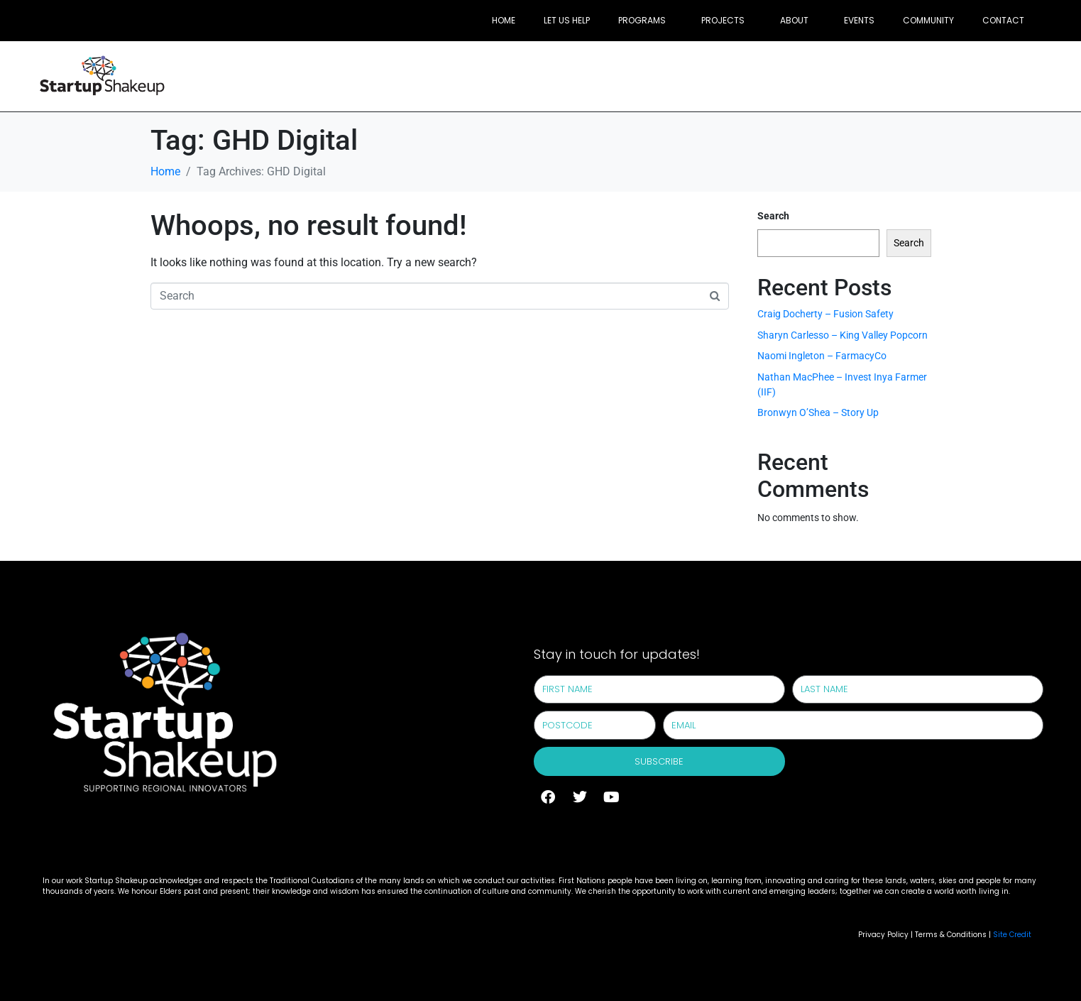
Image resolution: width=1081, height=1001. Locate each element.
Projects (723, 20)
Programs (642, 20)
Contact (1003, 20)
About (794, 20)
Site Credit (1012, 934)
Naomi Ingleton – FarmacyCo (822, 355)
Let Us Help (567, 20)
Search (773, 215)
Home (503, 20)
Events (859, 20)
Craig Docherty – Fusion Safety (825, 313)
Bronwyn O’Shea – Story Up (818, 412)
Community (928, 20)
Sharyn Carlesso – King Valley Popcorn (842, 335)
